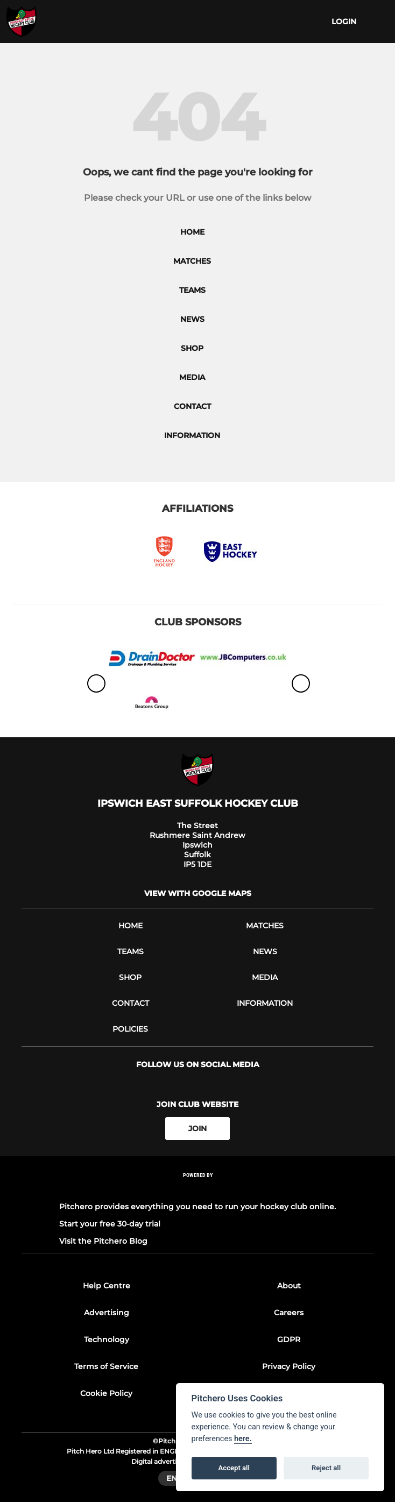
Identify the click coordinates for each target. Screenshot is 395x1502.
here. (243, 1438)
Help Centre (106, 1286)
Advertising (106, 1312)
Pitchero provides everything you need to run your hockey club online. (197, 1206)
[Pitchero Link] (197, 1189)
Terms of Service (106, 1366)
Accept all (234, 1468)
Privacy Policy (288, 1366)
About (289, 1286)
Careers (289, 1312)
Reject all (326, 1468)
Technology (106, 1339)
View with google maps (197, 893)
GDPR (288, 1339)
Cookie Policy (106, 1393)
